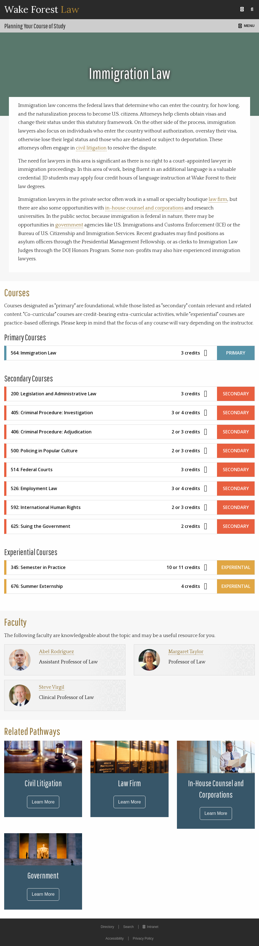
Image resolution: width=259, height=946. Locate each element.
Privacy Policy (143, 938)
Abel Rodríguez (56, 652)
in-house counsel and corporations (144, 208)
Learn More (43, 802)
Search (128, 927)
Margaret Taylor (185, 652)
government (69, 225)
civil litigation (91, 148)
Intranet (150, 927)
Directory (107, 927)
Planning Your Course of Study (34, 26)
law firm (218, 199)
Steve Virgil (51, 687)
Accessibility (114, 938)
